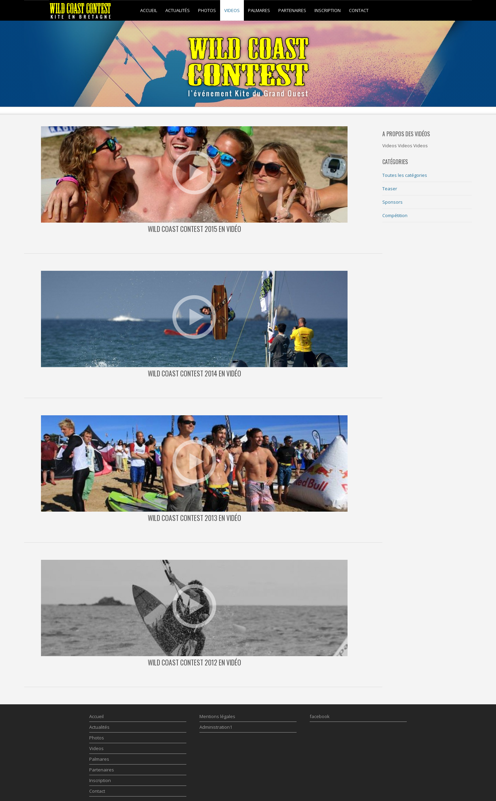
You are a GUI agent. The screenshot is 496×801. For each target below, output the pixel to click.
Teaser (389, 188)
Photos (207, 10)
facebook (320, 716)
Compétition (394, 215)
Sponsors (392, 202)
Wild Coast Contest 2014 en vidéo (194, 373)
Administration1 (215, 727)
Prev (33, 98)
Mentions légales (217, 716)
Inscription (327, 10)
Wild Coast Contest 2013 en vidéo (194, 518)
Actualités (177, 10)
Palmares (259, 10)
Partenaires (292, 10)
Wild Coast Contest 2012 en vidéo (194, 663)
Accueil (148, 10)
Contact (359, 10)
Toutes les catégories (404, 175)
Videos (232, 10)
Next (462, 98)
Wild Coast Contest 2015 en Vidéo (194, 229)
